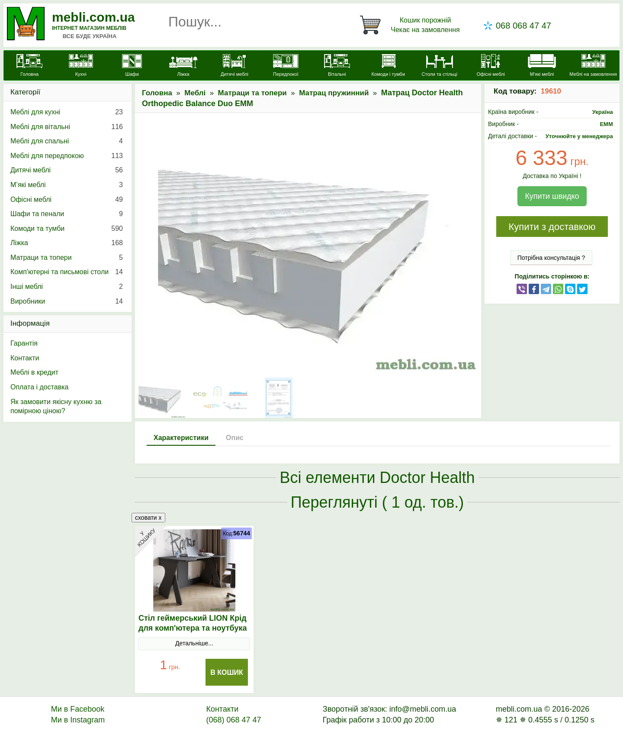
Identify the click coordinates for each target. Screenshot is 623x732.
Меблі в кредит (34, 372)
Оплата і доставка (39, 387)
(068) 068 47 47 (233, 720)
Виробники (66, 301)
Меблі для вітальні (66, 127)
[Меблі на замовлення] (593, 66)
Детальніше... (194, 643)
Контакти (24, 358)
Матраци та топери (252, 93)
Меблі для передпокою (66, 156)
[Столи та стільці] (439, 66)
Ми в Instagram (78, 720)
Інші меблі (66, 287)
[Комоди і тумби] (388, 66)
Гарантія (24, 343)
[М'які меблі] (541, 66)
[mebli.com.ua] (29, 66)
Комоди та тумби (66, 228)
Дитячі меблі (66, 170)
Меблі (195, 93)
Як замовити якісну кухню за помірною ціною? (55, 406)
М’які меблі (66, 185)
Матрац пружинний (334, 93)
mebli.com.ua (93, 17)
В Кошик (226, 672)
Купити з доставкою (551, 226)
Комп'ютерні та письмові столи (66, 272)
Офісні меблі (66, 199)
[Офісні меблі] (490, 66)
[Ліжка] (183, 66)
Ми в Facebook (78, 709)
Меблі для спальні (66, 141)
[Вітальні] (337, 66)
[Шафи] (131, 66)
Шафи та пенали (66, 214)
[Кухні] (80, 66)
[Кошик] (411, 25)
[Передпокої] (285, 66)
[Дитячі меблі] (234, 66)
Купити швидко (552, 196)
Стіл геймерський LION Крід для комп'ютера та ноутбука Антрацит (192, 628)
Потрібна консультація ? (551, 257)
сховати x (148, 517)
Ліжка (66, 243)
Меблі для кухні (66, 112)
